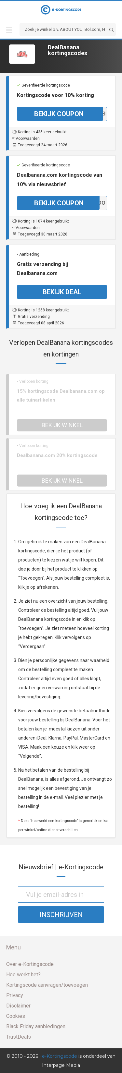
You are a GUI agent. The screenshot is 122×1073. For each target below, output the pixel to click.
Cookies (15, 1016)
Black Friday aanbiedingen (35, 1026)
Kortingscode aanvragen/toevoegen (47, 985)
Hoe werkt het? (23, 974)
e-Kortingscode (59, 1056)
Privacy (14, 995)
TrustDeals (18, 1037)
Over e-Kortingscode (30, 964)
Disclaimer (18, 1006)
